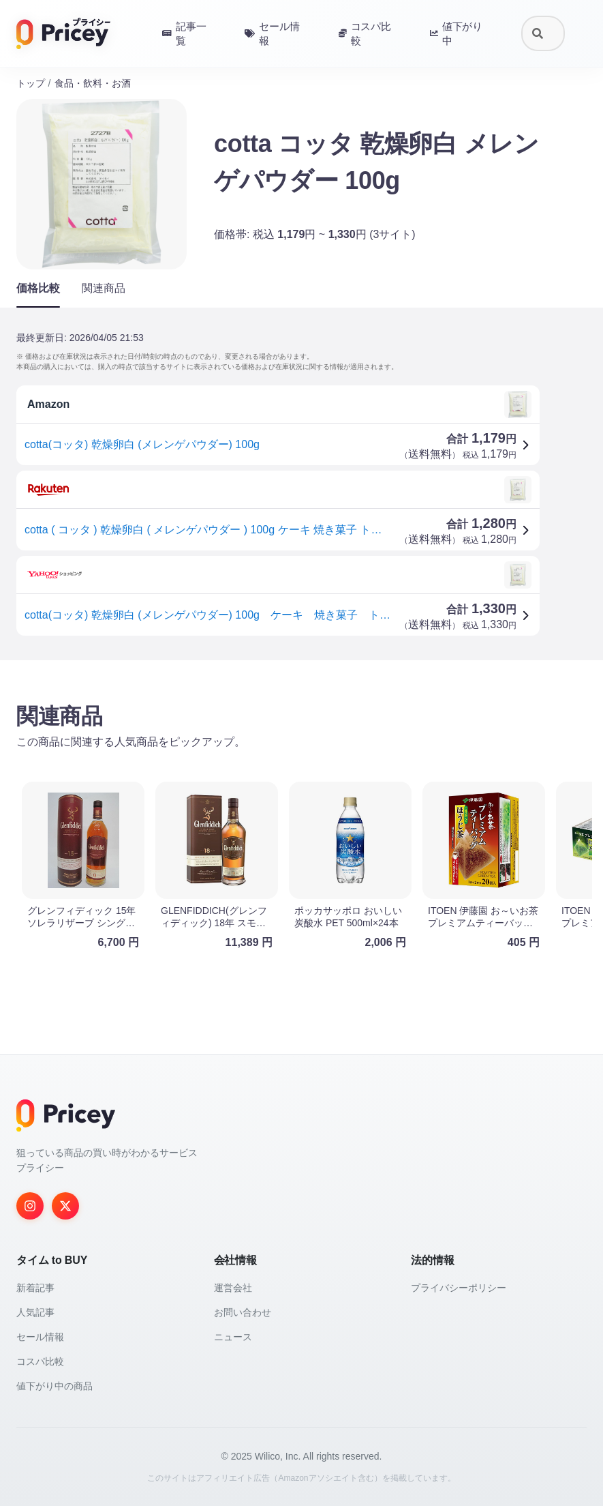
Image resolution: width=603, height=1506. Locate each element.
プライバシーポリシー (458, 1287)
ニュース (233, 1336)
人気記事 (35, 1312)
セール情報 (40, 1336)
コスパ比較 (40, 1361)
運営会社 (233, 1287)
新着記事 (35, 1287)
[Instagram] (30, 1206)
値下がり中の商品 (54, 1385)
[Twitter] (65, 1206)
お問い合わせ (242, 1312)
